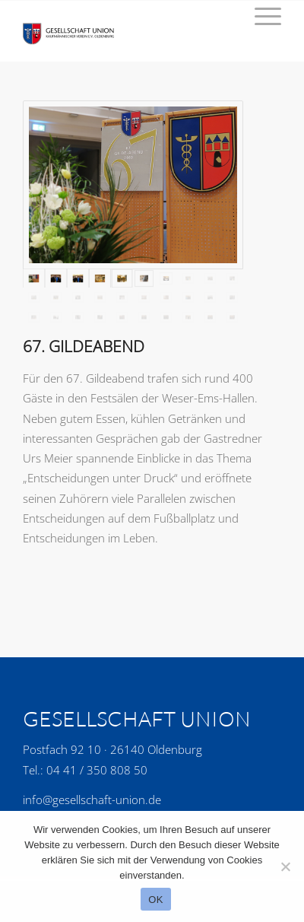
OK (155, 899)
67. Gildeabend (83, 346)
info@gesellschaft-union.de (92, 799)
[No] (285, 866)
